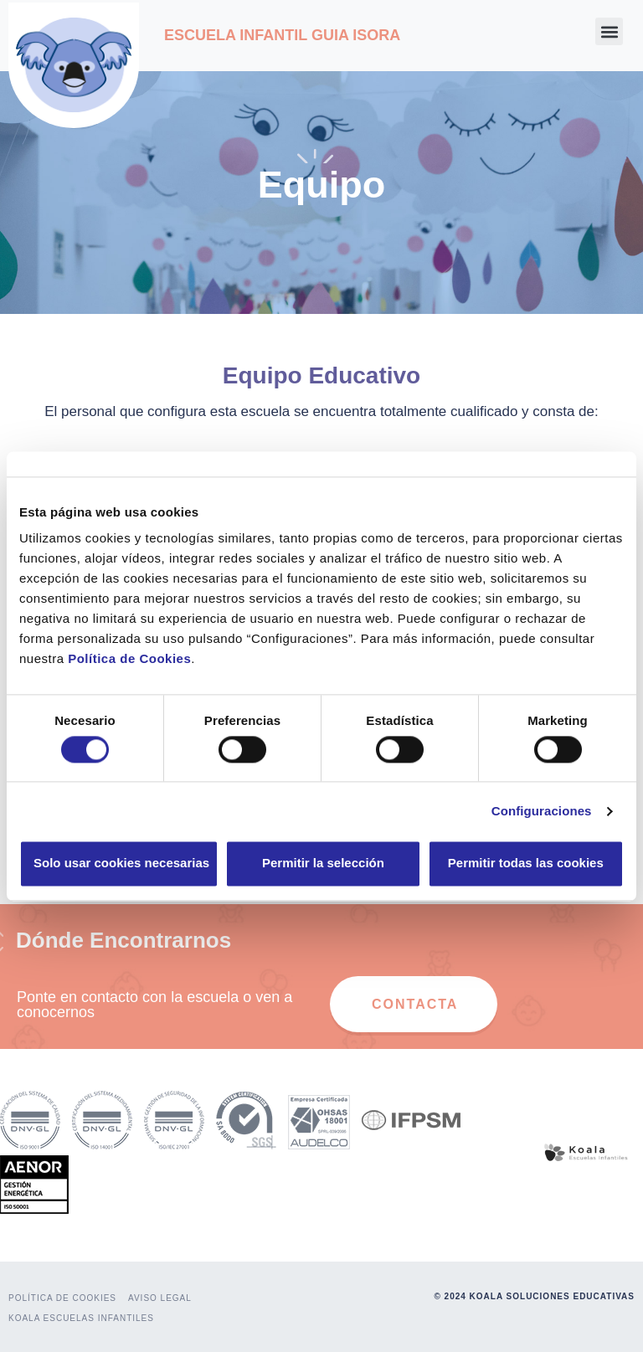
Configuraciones (541, 811)
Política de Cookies (129, 658)
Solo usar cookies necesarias (121, 863)
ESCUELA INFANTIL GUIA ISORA (282, 35)
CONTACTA (415, 1004)
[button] (609, 31)
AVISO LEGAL (160, 1298)
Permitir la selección (323, 863)
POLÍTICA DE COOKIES (62, 1298)
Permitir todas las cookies (526, 863)
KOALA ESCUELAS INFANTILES (81, 1318)
